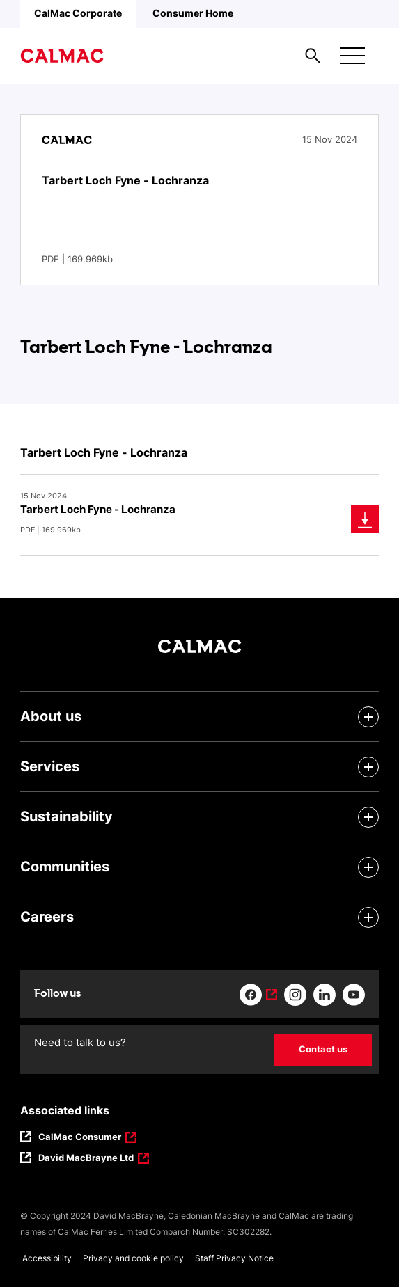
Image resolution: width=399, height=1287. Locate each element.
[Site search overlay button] (312, 55)
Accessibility (47, 1258)
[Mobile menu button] (352, 55)
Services (49, 766)
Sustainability (66, 816)
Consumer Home (192, 13)
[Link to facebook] (258, 995)
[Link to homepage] (62, 56)
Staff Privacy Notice (234, 1258)
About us (50, 716)
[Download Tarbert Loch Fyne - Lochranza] (365, 519)
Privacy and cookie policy (133, 1258)
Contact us (323, 1049)
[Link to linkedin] (324, 995)
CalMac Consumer (80, 1138)
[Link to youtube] (354, 995)
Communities (64, 866)
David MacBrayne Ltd (86, 1159)
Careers (47, 916)
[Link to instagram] (295, 995)
